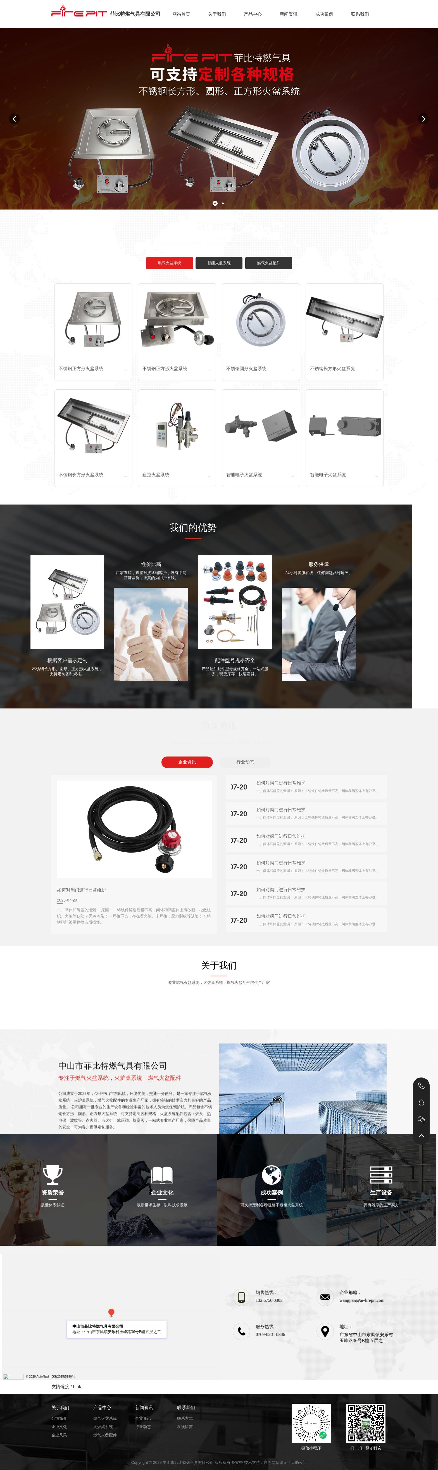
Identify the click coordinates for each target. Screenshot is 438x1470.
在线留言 (185, 1426)
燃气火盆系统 (105, 1418)
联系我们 (360, 14)
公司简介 (59, 1418)
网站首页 (181, 14)
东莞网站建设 (275, 1462)
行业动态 (245, 762)
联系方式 (185, 1418)
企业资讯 (187, 762)
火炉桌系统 (103, 1426)
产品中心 (253, 14)
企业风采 (59, 1435)
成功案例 (324, 14)
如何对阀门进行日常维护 (81, 889)
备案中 (237, 1462)
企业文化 (59, 1426)
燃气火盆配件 (105, 1435)
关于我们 (217, 14)
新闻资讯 (288, 14)
